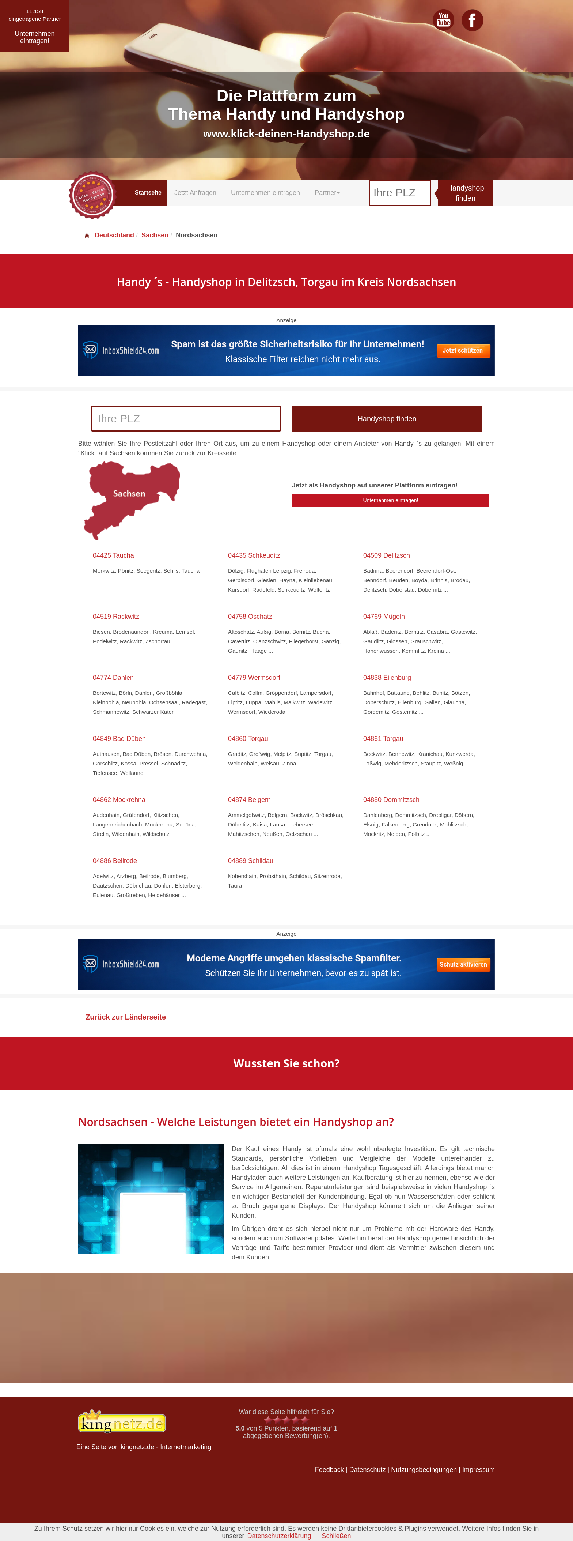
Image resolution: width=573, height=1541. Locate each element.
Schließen (336, 1536)
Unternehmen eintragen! (390, 500)
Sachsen (154, 235)
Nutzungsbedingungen (424, 1469)
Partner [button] (327, 192)
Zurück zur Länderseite (126, 1017)
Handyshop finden (465, 193)
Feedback (329, 1469)
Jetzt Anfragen (195, 192)
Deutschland (109, 235)
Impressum (478, 1469)
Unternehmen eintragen (265, 192)
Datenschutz (367, 1469)
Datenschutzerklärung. (280, 1536)
